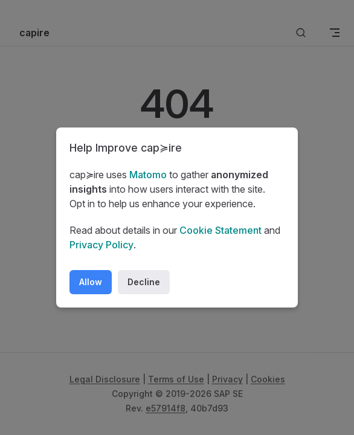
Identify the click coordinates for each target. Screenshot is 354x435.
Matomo (148, 175)
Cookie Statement (220, 230)
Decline (143, 282)
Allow (90, 282)
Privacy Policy (101, 245)
